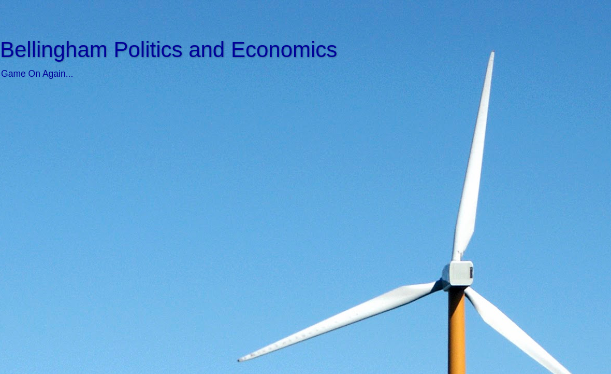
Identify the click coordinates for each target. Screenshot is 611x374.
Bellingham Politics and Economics (168, 49)
